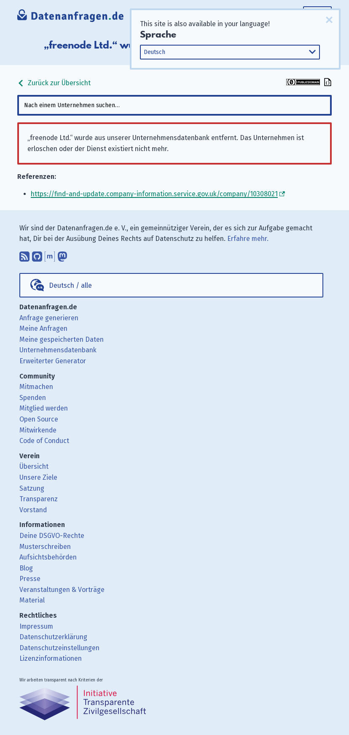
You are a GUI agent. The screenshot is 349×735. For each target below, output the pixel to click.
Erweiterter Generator (52, 361)
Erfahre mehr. (247, 239)
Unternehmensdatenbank (58, 350)
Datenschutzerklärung (53, 637)
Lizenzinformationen (50, 658)
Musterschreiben (45, 547)
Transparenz (38, 499)
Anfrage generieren (48, 318)
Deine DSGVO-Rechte (51, 536)
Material (32, 600)
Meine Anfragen (43, 328)
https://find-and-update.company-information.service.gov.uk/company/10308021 (154, 194)
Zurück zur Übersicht (54, 83)
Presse (29, 579)
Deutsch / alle (70, 285)
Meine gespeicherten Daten (61, 339)
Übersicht (33, 466)
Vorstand (33, 510)
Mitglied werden (43, 408)
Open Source (38, 419)
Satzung (31, 488)
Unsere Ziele (38, 477)
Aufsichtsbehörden (48, 557)
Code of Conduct (44, 441)
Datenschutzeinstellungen (59, 648)
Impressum (36, 626)
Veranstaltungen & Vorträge (62, 590)
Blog (26, 568)
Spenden (32, 398)
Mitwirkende (37, 430)
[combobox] (174, 105)
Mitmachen (36, 387)
